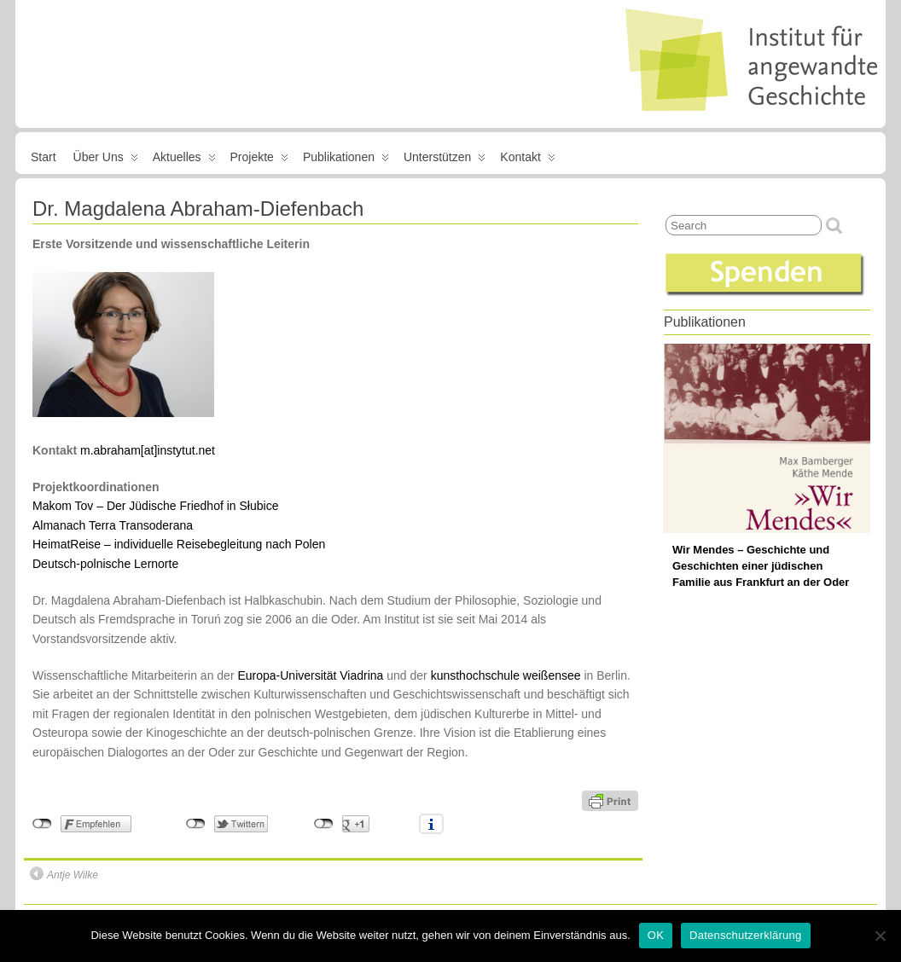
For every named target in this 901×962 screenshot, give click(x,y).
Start (43, 157)
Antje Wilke (64, 873)
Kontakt (527, 160)
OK (656, 935)
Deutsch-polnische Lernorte (105, 564)
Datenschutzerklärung (745, 935)
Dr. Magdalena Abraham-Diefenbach (197, 208)
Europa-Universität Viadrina (310, 675)
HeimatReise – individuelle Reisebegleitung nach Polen (178, 544)
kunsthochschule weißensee (506, 675)
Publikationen (346, 160)
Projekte (259, 160)
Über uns (105, 160)
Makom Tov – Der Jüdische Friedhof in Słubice (155, 506)
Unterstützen (444, 160)
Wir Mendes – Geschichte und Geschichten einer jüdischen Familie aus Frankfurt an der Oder (760, 565)
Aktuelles (184, 160)
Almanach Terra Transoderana (112, 525)
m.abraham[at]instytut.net (147, 450)
